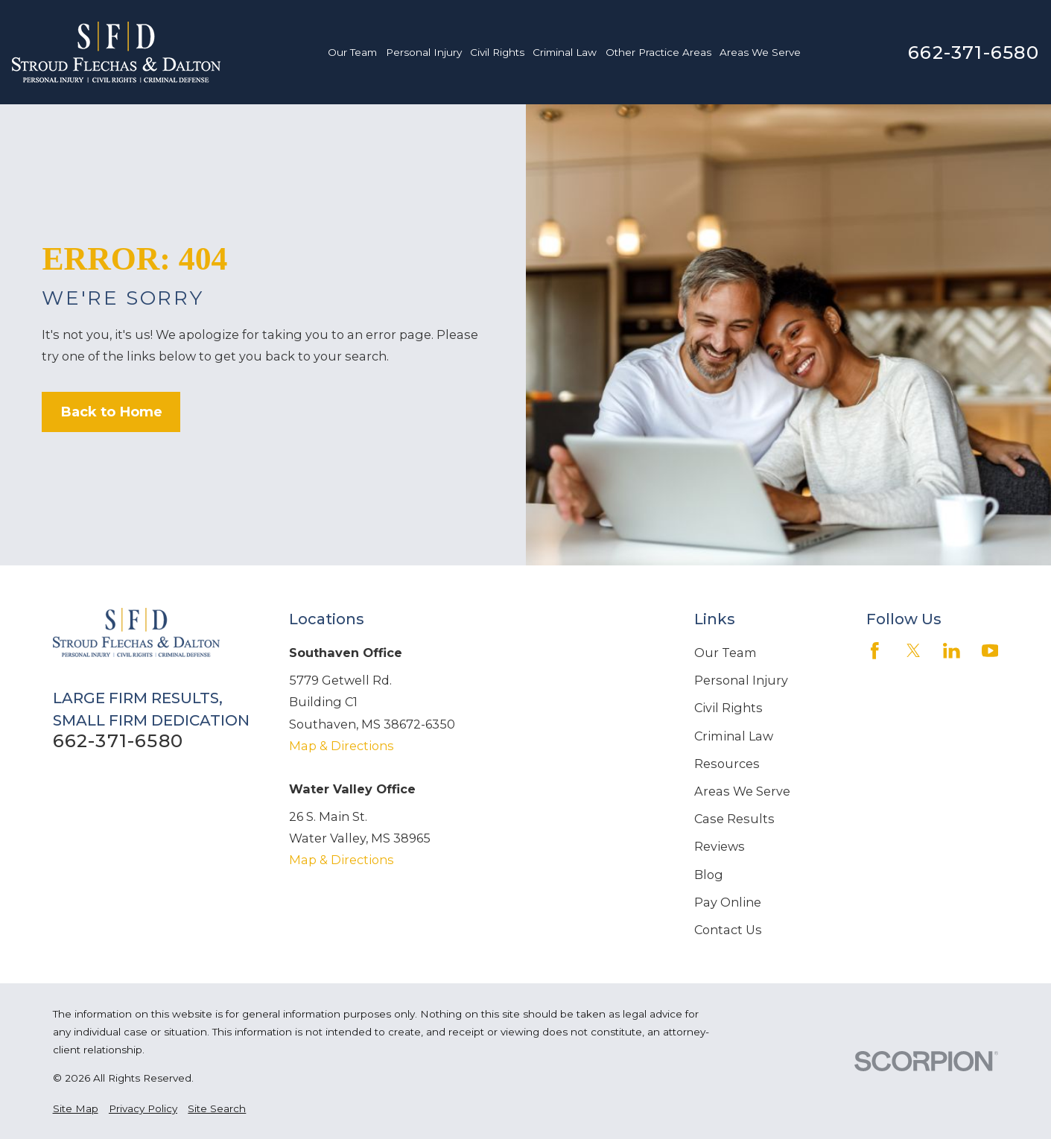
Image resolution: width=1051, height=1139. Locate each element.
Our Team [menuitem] (352, 52)
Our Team (725, 652)
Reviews (719, 846)
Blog (708, 874)
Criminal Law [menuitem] (565, 52)
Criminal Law (733, 736)
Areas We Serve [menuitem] (760, 52)
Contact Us (728, 929)
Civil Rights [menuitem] (497, 52)
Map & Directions (341, 745)
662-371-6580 (973, 52)
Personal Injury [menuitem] (424, 52)
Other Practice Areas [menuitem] (658, 52)
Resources (727, 763)
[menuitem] (75, 1108)
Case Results (734, 818)
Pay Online (727, 902)
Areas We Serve (742, 791)
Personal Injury (741, 680)
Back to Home (111, 411)
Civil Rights (728, 707)
